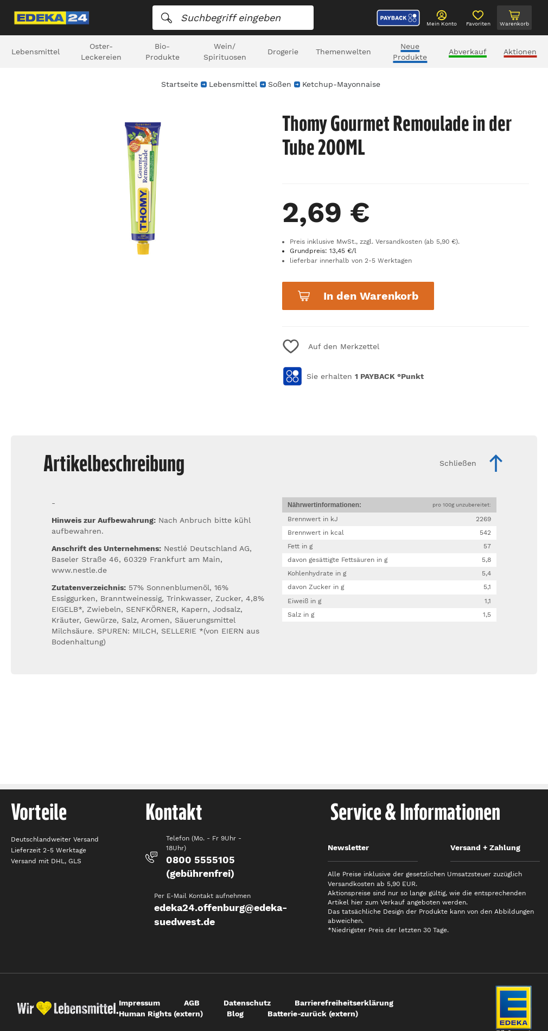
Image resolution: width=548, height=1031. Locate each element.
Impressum (139, 1002)
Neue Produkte (410, 51)
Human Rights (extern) (161, 1013)
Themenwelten (343, 51)
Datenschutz (247, 1002)
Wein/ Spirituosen (224, 51)
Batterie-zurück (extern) (312, 1013)
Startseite (179, 84)
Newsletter (348, 847)
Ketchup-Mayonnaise (341, 84)
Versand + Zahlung (485, 847)
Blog (235, 1013)
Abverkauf (468, 51)
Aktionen (520, 51)
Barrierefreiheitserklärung (344, 1002)
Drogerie (282, 51)
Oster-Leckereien (101, 51)
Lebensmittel (35, 51)
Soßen (279, 84)
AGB (192, 1002)
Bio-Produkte (162, 51)
